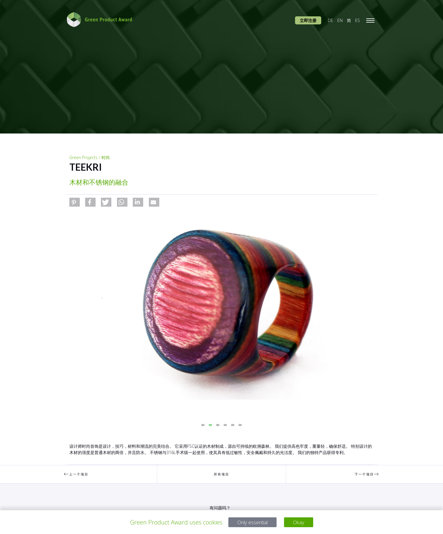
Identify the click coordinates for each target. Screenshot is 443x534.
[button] (74, 202)
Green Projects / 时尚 (89, 157)
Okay (302, 522)
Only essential (251, 522)
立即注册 (308, 20)
